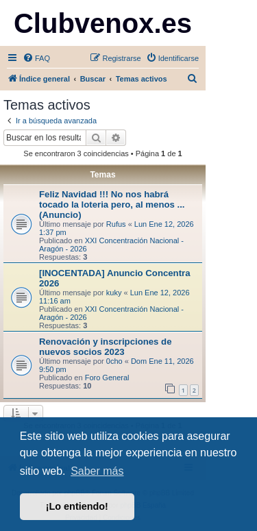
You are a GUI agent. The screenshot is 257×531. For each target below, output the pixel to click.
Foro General (107, 377)
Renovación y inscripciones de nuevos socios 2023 (105, 346)
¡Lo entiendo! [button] (77, 506)
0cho (114, 361)
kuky (114, 292)
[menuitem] (36, 58)
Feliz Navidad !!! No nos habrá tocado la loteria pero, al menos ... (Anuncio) (112, 204)
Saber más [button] (97, 471)
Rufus (116, 224)
